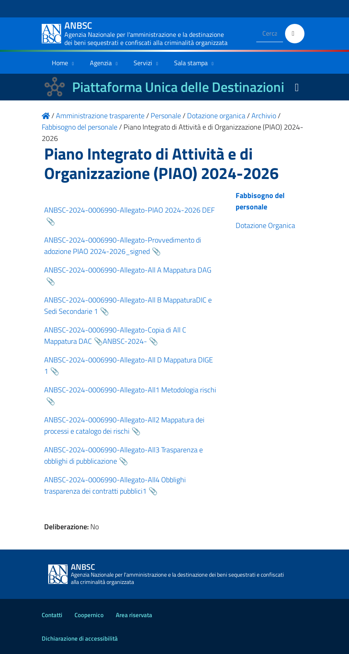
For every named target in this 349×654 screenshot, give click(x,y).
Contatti (52, 615)
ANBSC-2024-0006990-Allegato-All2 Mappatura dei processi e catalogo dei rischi (124, 425)
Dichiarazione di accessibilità (80, 638)
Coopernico (89, 615)
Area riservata (134, 615)
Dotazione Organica (265, 225)
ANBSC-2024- (125, 341)
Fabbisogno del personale (260, 201)
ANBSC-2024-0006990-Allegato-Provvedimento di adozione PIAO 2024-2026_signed (122, 245)
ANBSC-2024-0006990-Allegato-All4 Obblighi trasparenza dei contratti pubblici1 (115, 485)
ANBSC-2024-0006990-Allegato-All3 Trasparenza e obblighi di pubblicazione (123, 455)
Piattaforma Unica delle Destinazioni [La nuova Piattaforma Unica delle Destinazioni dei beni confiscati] (178, 87)
